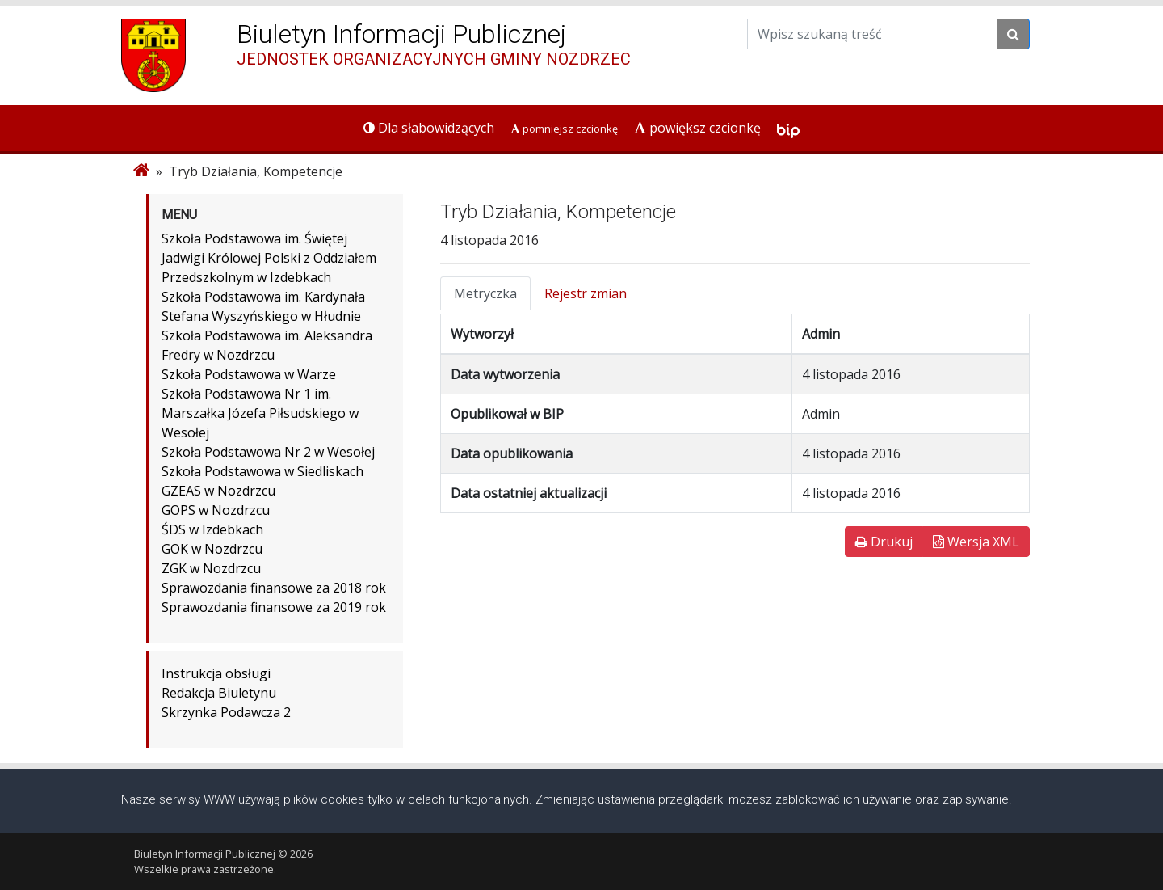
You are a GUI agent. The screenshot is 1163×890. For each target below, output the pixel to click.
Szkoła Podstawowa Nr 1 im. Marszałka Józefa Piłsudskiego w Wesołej (260, 413)
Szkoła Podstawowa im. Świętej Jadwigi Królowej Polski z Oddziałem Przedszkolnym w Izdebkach (269, 258)
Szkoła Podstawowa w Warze (249, 374)
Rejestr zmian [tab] (585, 293)
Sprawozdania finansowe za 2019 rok (274, 607)
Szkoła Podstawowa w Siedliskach (262, 471)
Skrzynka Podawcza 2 (226, 712)
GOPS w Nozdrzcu (216, 510)
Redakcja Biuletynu (219, 693)
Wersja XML (976, 541)
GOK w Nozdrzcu (212, 549)
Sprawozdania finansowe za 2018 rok (274, 588)
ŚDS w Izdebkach (212, 529)
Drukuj (884, 541)
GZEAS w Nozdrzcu (218, 491)
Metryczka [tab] (485, 293)
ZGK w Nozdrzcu (211, 568)
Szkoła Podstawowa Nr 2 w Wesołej (268, 452)
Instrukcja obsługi (216, 673)
